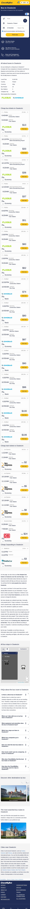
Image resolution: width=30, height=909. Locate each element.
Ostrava (10, 853)
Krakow (23, 851)
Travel (18, 892)
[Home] (8, 2)
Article (18, 887)
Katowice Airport (6, 870)
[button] (23, 667)
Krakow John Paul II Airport (18, 870)
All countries (20, 898)
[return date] (22, 28)
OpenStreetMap (21, 682)
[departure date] (11, 28)
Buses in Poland (11, 879)
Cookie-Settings (21, 885)
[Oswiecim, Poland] (17, 23)
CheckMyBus (3, 879)
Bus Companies (21, 890)
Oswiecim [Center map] (23, 649)
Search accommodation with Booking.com (14, 31)
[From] (17, 19)
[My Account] (18, 2)
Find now (24, 129)
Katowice (3, 853)
